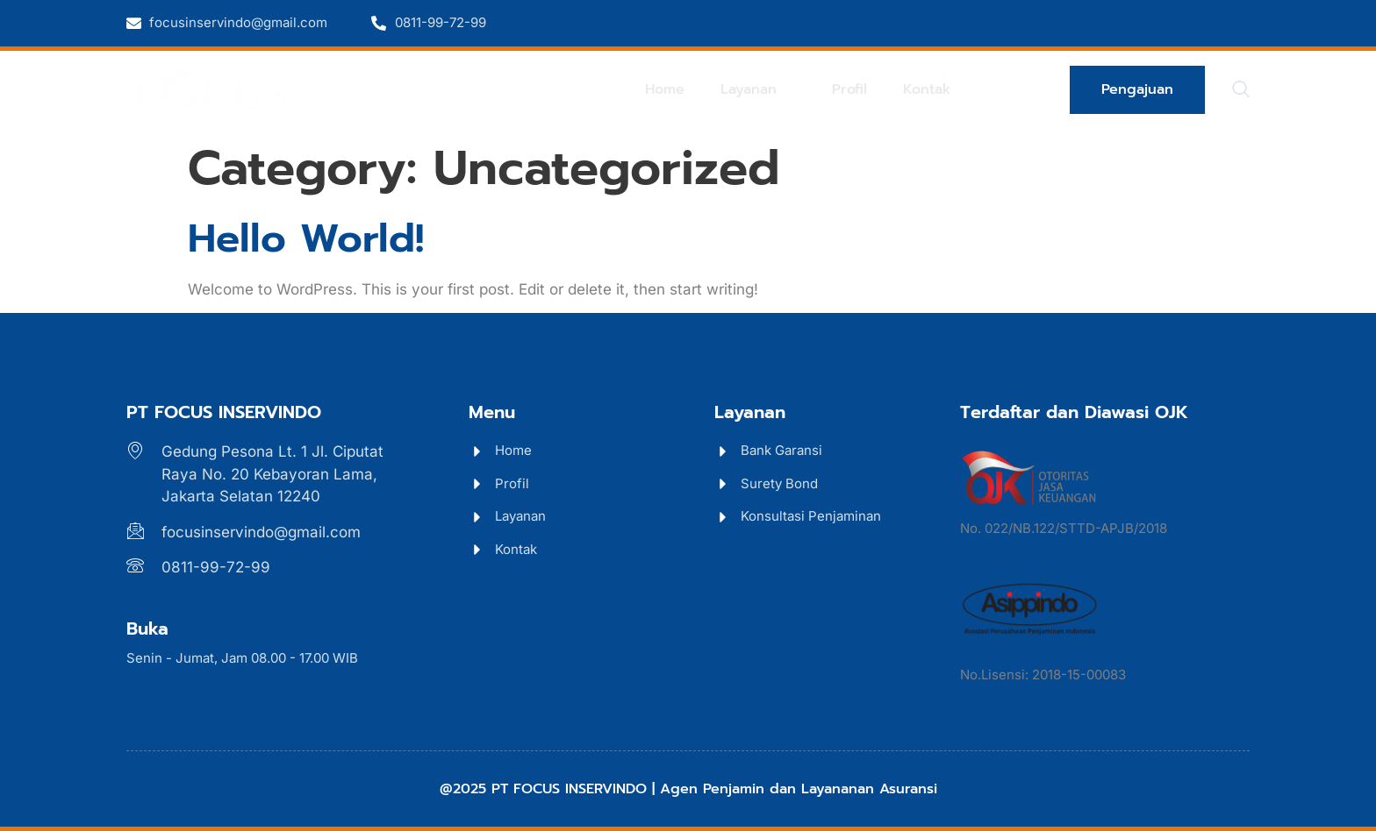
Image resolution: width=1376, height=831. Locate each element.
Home (680, 88)
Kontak (929, 88)
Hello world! (306, 238)
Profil (856, 88)
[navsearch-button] (1241, 90)
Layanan (769, 88)
